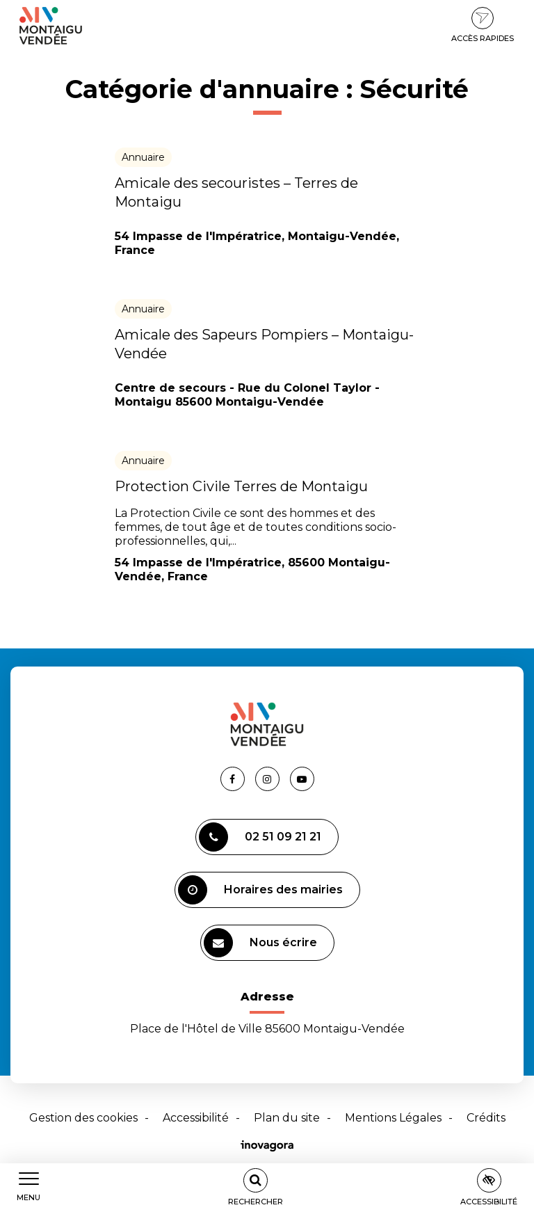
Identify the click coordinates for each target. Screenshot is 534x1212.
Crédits (486, 1117)
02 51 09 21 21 (260, 837)
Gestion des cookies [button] (83, 1117)
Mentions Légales (393, 1117)
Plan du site (287, 1117)
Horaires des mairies (260, 889)
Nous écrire (260, 942)
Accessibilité (196, 1117)
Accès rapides (482, 25)
